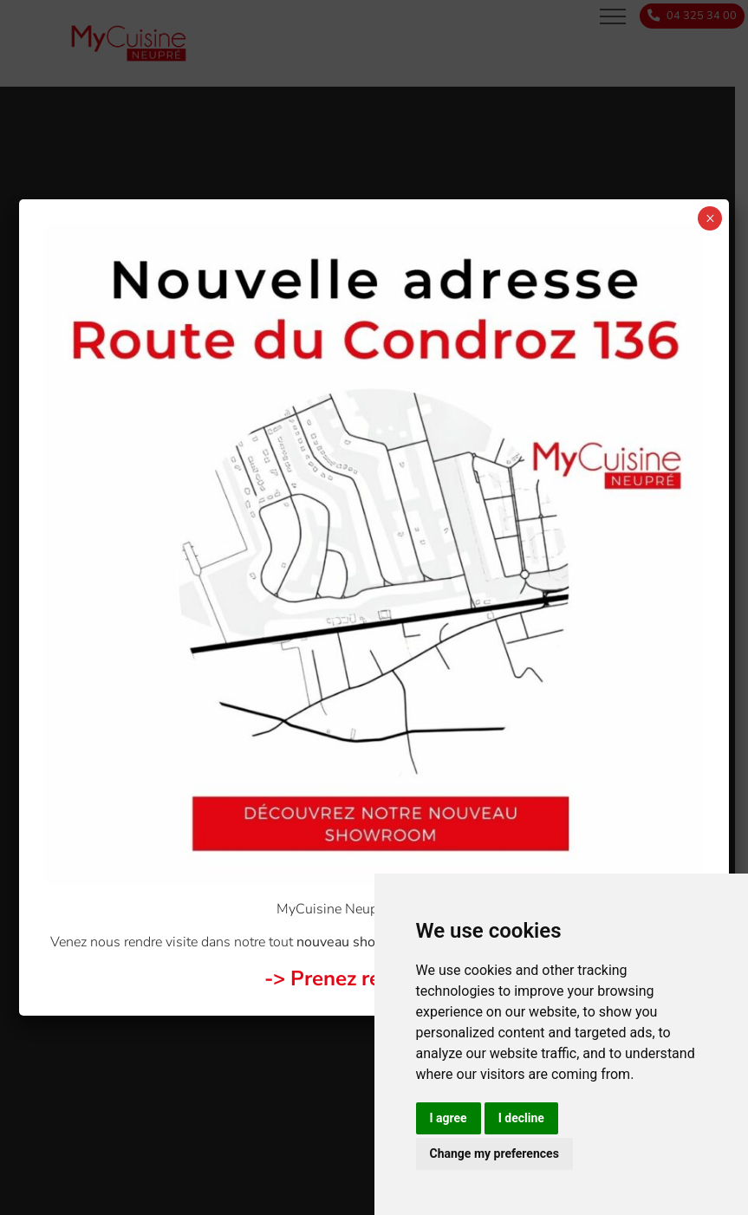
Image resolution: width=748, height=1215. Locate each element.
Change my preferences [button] (494, 1153)
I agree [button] (448, 1118)
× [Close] (710, 218)
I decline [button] (521, 1118)
